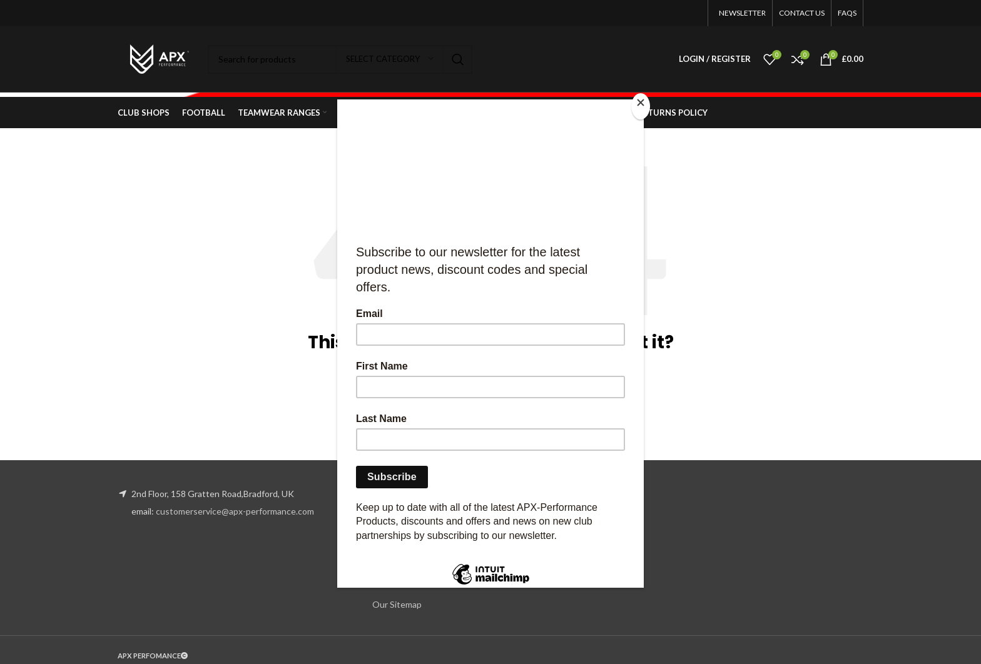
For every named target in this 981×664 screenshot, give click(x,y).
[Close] (640, 106)
